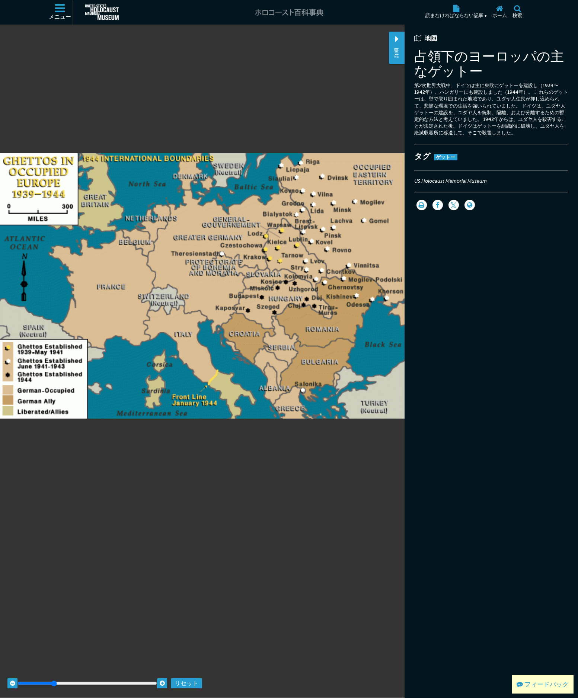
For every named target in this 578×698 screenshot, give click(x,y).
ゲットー (446, 157)
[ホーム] (500, 12)
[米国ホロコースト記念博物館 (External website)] (102, 12)
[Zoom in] (162, 677)
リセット (186, 676)
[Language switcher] (469, 205)
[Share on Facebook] (437, 205)
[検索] (517, 12)
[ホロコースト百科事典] (288, 12)
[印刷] (421, 205)
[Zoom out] (12, 677)
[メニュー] (60, 12)
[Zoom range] (87, 677)
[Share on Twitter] (453, 205)
